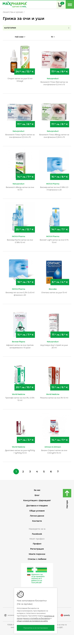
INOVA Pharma (52, 184)
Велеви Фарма (18, 342)
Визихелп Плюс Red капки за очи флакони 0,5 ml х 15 (54, 83)
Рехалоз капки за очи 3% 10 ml (54, 398)
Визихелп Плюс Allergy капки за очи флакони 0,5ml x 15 (54, 135)
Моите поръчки (37, 554)
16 (53, 37)
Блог (37, 495)
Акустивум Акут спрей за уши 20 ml (54, 346)
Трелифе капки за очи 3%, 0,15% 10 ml (19, 399)
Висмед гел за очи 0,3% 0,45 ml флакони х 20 (20, 293)
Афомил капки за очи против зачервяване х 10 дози (20, 346)
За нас (37, 490)
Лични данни (37, 516)
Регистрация (37, 549)
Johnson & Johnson (53, 447)
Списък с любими (37, 559)
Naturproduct (53, 78)
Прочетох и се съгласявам (35, 628)
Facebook (37, 534)
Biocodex (53, 289)
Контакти (37, 521)
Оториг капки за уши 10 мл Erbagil (20, 79)
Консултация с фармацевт (37, 500)
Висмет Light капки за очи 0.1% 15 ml (54, 241)
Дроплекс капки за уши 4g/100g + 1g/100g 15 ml (20, 451)
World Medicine (18, 394)
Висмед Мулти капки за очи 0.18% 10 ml (20, 241)
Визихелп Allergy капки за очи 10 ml (20, 188)
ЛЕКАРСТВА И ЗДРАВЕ (13, 12)
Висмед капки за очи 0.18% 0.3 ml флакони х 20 (54, 188)
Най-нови (20, 37)
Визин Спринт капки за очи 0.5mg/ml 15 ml (54, 451)
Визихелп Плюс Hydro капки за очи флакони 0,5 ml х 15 (20, 135)
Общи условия (37, 511)
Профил (37, 544)
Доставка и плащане (37, 505)
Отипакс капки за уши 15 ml (54, 292)
